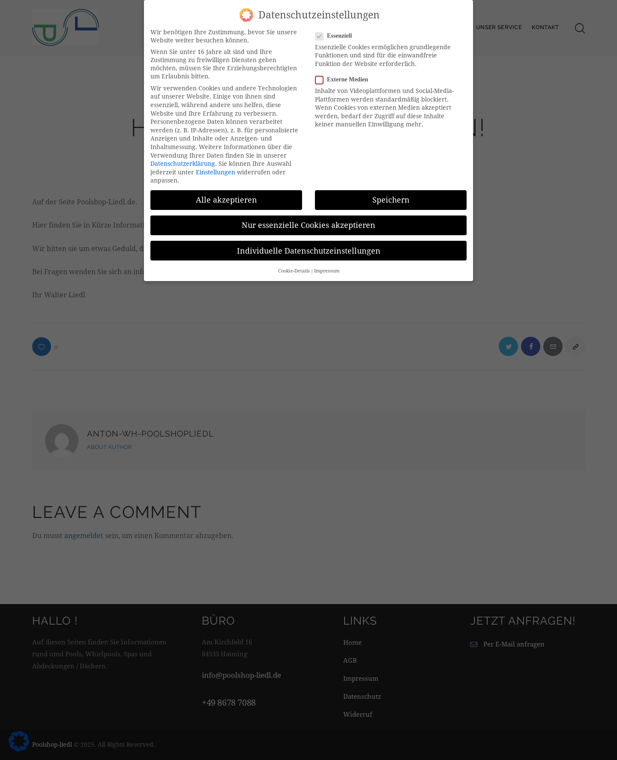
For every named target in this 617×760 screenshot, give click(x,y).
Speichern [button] (391, 198)
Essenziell (337, 33)
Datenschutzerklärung (182, 161)
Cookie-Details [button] (294, 269)
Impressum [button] (326, 269)
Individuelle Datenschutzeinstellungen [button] (308, 248)
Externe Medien (345, 77)
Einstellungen (215, 170)
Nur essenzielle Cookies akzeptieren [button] (308, 223)
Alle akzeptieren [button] (226, 198)
